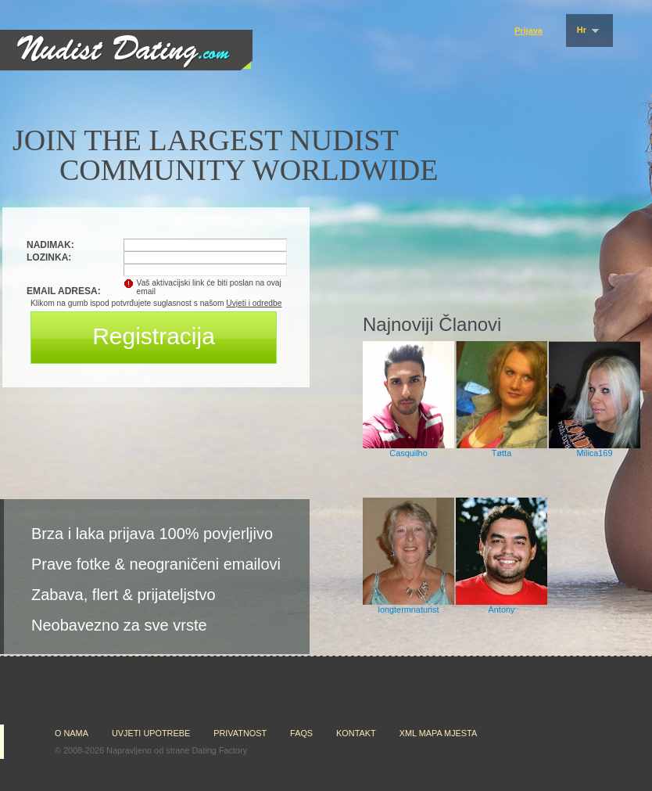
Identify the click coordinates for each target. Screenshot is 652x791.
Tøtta (501, 453)
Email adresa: (64, 291)
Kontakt (356, 733)
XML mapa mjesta (438, 733)
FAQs (301, 733)
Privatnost (240, 733)
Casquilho (408, 453)
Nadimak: (50, 244)
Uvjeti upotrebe (151, 733)
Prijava (528, 30)
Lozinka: (49, 257)
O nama (71, 733)
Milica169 (595, 453)
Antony (502, 609)
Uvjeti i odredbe (253, 303)
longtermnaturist (408, 609)
